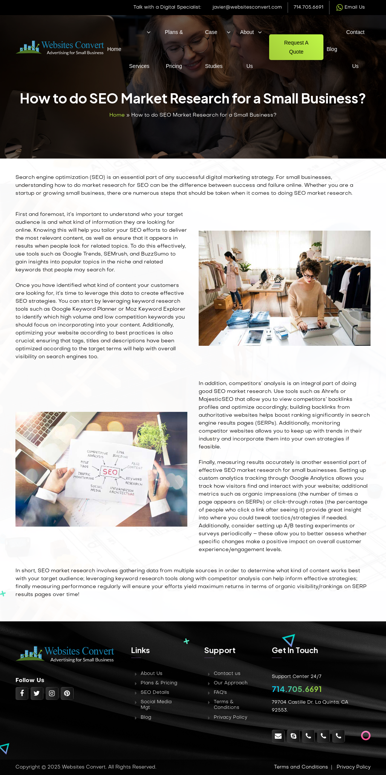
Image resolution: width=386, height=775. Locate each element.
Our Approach (231, 683)
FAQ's (220, 692)
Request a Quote (296, 47)
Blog (331, 49)
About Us (247, 49)
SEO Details (155, 692)
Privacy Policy (230, 717)
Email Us (350, 7)
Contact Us (355, 49)
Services (139, 66)
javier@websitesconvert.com (247, 7)
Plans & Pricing (174, 49)
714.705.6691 (308, 7)
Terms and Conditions (301, 767)
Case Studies (214, 49)
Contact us (227, 674)
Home (114, 49)
